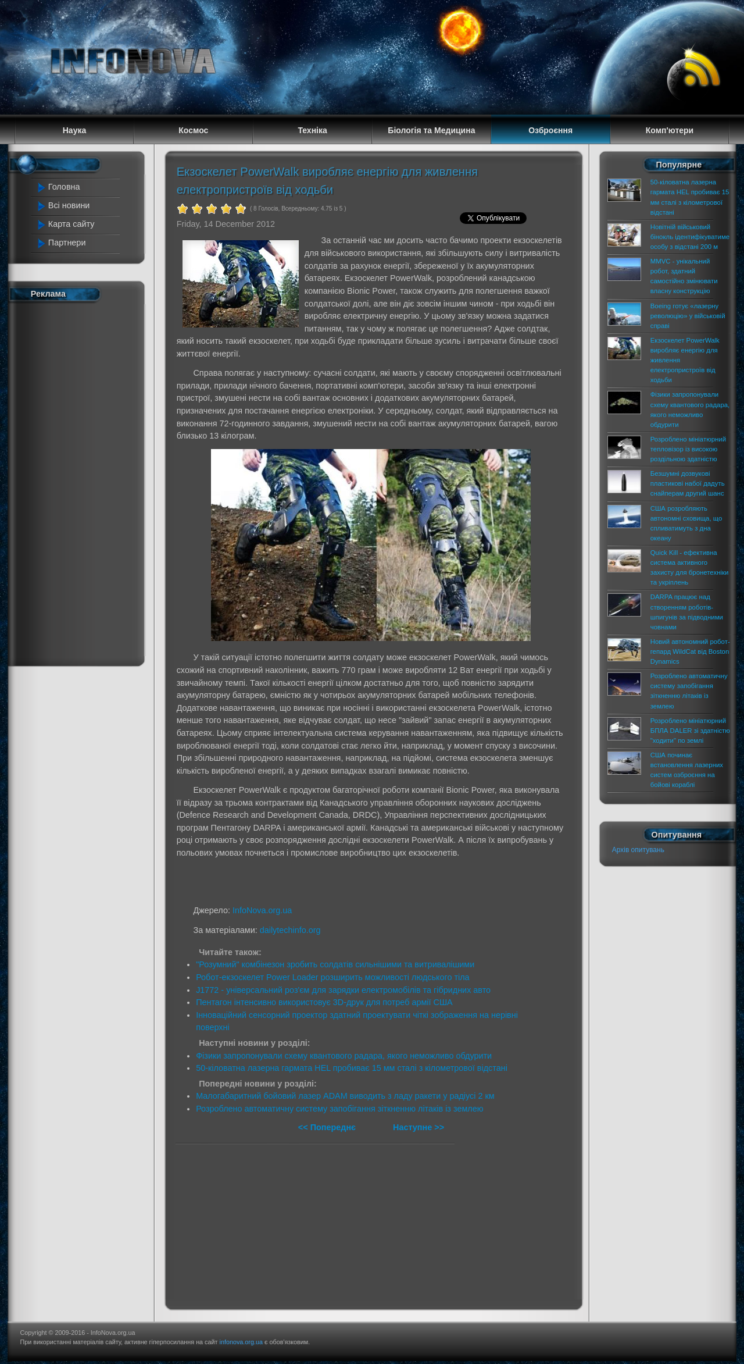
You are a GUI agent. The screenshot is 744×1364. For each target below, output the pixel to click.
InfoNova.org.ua (262, 910)
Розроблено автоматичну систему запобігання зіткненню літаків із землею (339, 1108)
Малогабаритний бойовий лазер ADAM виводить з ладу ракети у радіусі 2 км (345, 1096)
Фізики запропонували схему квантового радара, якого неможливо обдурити (344, 1055)
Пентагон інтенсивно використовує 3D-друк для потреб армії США (324, 1002)
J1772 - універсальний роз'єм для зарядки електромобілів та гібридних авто (343, 990)
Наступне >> (418, 1127)
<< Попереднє (328, 1127)
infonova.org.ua (241, 1341)
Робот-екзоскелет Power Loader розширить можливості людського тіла (332, 977)
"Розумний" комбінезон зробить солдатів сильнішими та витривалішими (335, 964)
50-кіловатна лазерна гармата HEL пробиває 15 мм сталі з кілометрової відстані (351, 1068)
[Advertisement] (82, 481)
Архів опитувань (638, 850)
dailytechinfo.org (290, 930)
